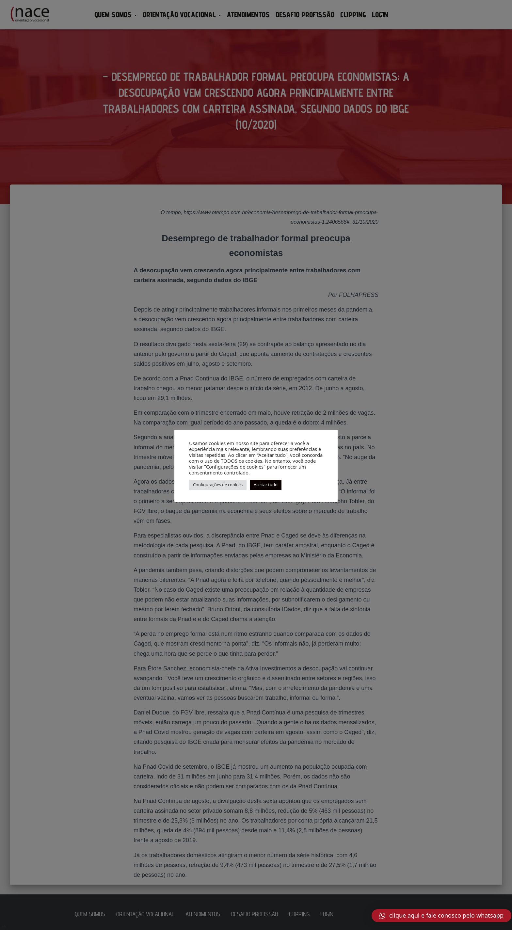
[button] (441, 915)
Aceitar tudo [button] (266, 485)
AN (4, 926)
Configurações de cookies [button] (218, 485)
